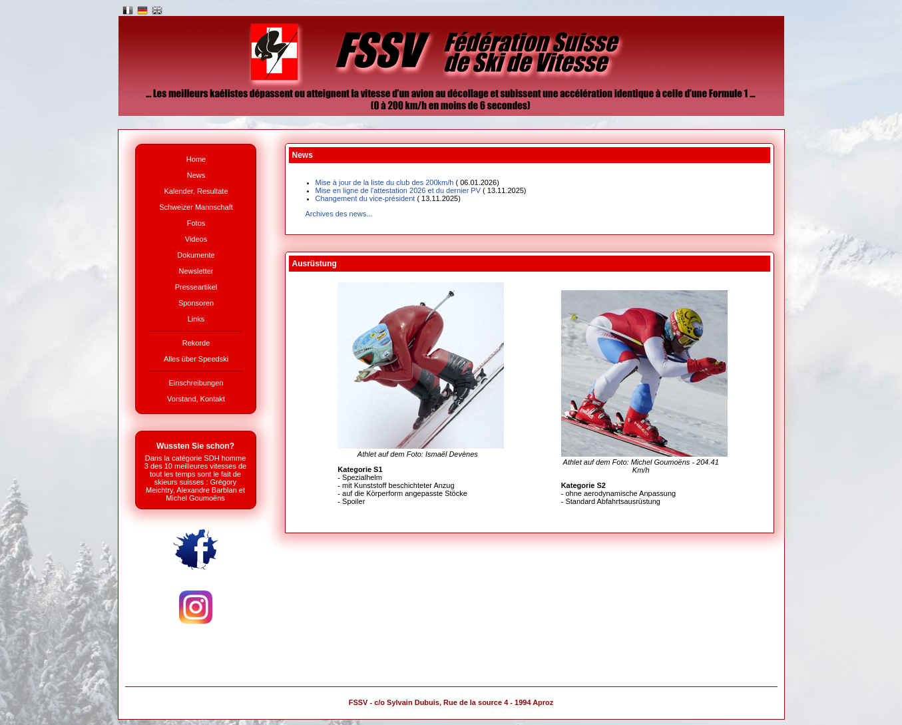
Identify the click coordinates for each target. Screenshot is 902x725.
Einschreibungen (196, 383)
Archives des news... (339, 214)
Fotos (196, 223)
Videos (196, 239)
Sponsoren (196, 303)
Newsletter (196, 271)
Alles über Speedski (196, 359)
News (196, 175)
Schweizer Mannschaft (196, 207)
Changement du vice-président (388, 198)
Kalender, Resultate (196, 191)
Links (196, 319)
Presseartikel (196, 287)
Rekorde (196, 343)
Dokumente (195, 255)
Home (196, 159)
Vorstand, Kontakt (196, 399)
